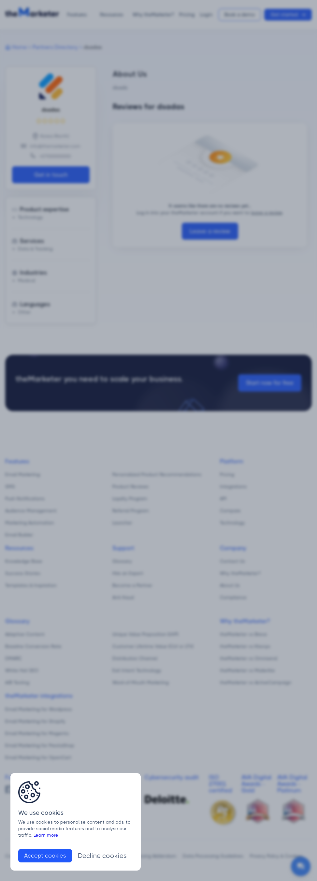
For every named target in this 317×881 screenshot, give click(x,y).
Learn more (46, 835)
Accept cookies (45, 855)
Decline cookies (102, 855)
